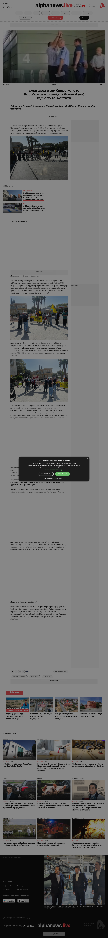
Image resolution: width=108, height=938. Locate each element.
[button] (54, 470)
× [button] (87, 458)
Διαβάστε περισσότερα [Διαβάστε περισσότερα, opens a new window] (63, 467)
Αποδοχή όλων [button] (62, 474)
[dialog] (54, 469)
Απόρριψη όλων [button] (46, 474)
